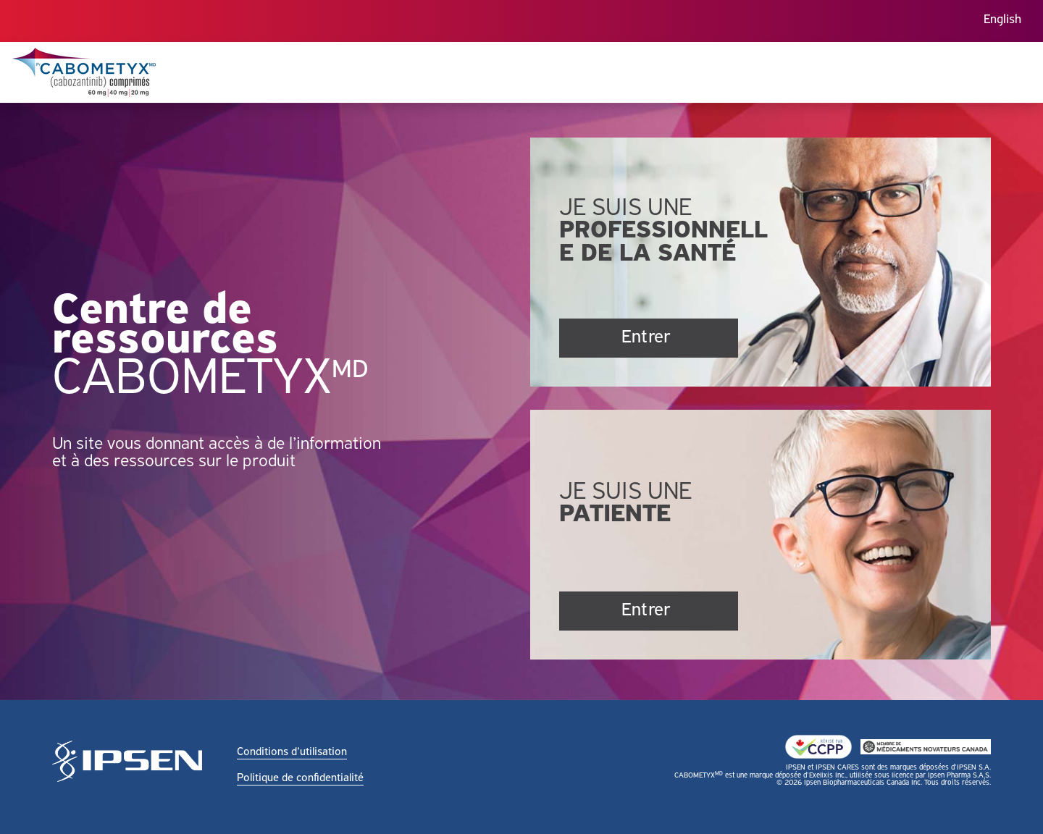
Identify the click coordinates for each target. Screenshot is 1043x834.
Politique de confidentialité (300, 778)
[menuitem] (1002, 21)
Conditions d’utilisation (292, 752)
